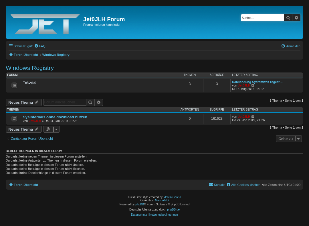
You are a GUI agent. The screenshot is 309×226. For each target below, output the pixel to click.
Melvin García (172, 197)
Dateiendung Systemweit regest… (257, 82)
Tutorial (29, 82)
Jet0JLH (244, 85)
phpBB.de (173, 209)
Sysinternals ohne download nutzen (55, 117)
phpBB (139, 204)
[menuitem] (39, 46)
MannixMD (162, 200)
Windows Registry (30, 67)
